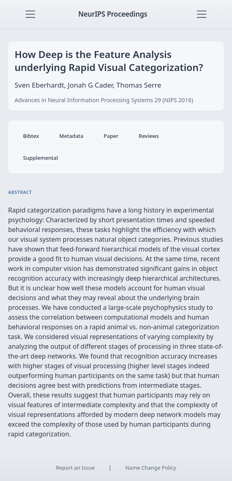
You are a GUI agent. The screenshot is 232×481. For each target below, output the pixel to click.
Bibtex (31, 136)
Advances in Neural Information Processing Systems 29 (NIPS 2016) (104, 100)
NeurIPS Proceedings (112, 14)
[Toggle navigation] (30, 14)
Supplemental (40, 157)
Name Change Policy (150, 467)
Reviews (148, 136)
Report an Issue (75, 467)
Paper (111, 136)
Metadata (71, 136)
